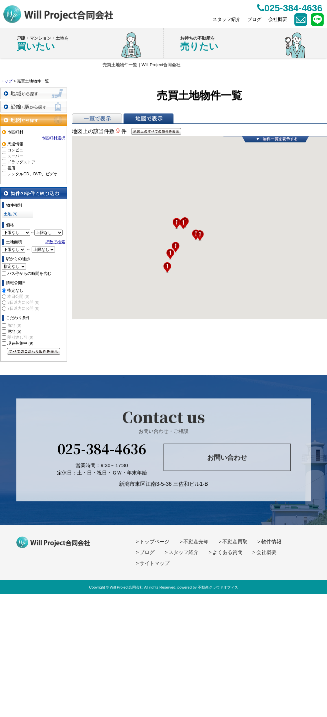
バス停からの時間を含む (29, 273)
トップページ (154, 541)
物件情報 (271, 541)
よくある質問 (227, 552)
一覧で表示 (97, 118)
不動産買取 (234, 541)
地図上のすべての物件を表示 (156, 131)
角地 (14, 325)
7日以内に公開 (23, 308)
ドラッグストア (21, 162)
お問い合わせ (227, 457)
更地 (14, 331)
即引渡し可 (20, 337)
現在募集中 (20, 343)
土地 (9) (10, 214)
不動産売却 (195, 541)
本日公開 (18, 296)
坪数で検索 (55, 242)
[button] (167, 267)
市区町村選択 (53, 138)
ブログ (147, 552)
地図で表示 (148, 118)
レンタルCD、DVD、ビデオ (32, 174)
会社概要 (266, 552)
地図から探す (33, 120)
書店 (11, 168)
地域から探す (33, 93)
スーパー (15, 156)
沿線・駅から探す (33, 106)
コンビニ (15, 150)
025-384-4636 (101, 448)
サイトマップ (154, 563)
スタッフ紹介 (183, 552)
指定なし (15, 290)
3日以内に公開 (23, 302)
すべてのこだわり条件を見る (33, 351)
